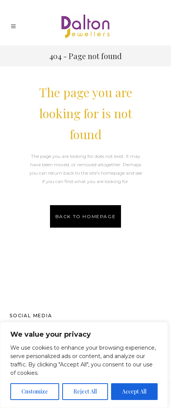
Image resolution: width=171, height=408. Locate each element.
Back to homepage (85, 216)
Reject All (85, 391)
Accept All (134, 391)
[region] (84, 365)
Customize (34, 391)
